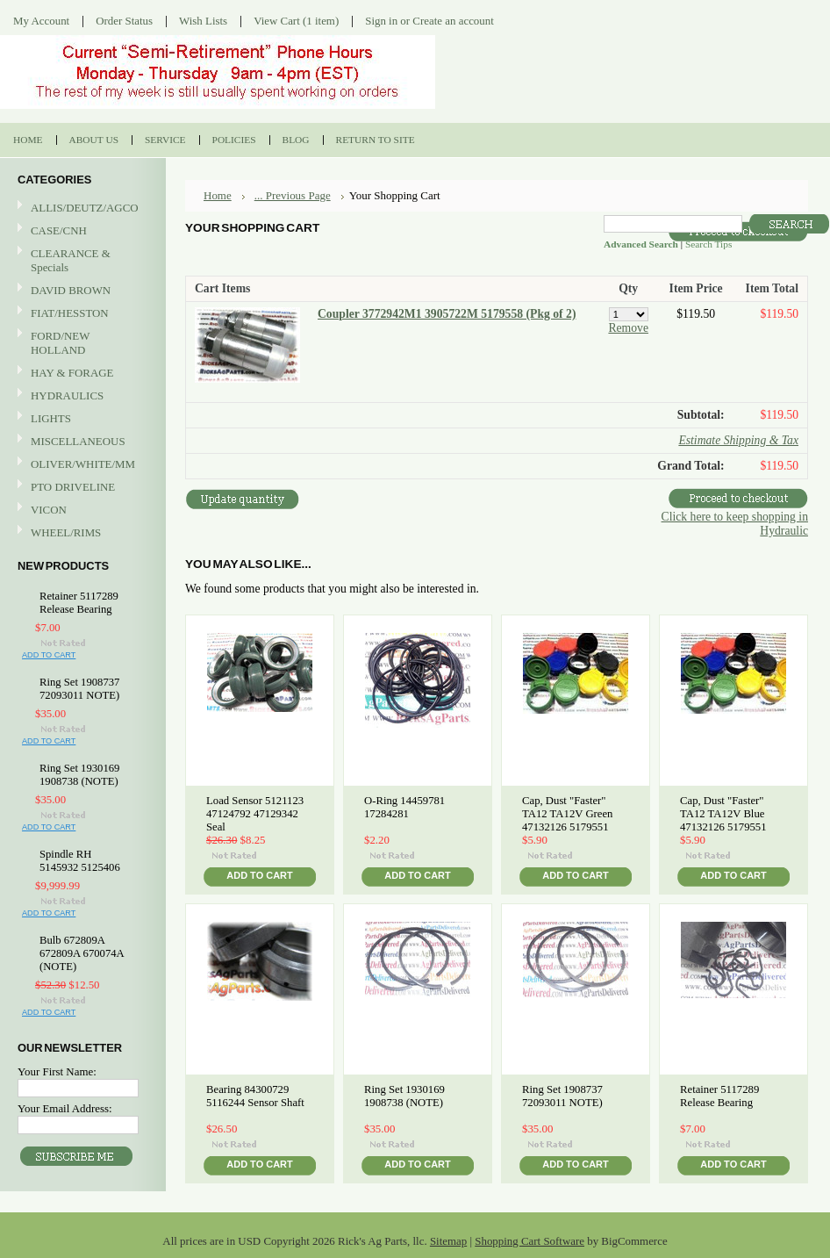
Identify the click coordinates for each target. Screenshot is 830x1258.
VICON (81, 510)
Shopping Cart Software (529, 1240)
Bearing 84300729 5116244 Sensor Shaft (255, 1096)
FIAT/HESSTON (81, 313)
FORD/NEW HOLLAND (81, 342)
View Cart (296, 20)
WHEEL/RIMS (66, 532)
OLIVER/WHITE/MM (81, 464)
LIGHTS (51, 418)
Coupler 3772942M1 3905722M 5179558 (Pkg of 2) (447, 313)
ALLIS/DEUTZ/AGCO (81, 208)
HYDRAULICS (81, 396)
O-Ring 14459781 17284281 (404, 807)
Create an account (452, 20)
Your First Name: (57, 1071)
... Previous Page (292, 195)
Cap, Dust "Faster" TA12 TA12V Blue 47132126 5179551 (723, 813)
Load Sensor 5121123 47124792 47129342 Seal (255, 813)
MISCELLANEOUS (81, 442)
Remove (628, 327)
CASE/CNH (81, 231)
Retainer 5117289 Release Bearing (78, 602)
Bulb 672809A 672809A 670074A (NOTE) (81, 953)
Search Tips (708, 244)
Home (218, 195)
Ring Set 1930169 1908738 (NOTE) (79, 774)
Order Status (124, 20)
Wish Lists (203, 20)
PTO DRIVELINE (81, 487)
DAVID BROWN (81, 291)
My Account (41, 20)
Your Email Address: (65, 1108)
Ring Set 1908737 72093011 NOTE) (79, 688)
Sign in (381, 20)
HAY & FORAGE (81, 373)
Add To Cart (48, 655)
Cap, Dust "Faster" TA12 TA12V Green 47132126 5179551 (567, 813)
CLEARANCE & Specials (71, 260)
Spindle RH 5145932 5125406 (79, 860)
